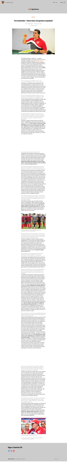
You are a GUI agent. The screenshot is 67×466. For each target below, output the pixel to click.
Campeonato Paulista (27, 442)
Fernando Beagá (30, 28)
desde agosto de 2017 (39, 65)
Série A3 (27, 443)
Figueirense (33, 442)
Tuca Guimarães (31, 443)
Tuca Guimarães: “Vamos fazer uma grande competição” (33, 23)
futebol (37, 442)
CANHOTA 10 (13, 463)
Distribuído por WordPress (21, 463)
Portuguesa (24, 443)
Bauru (23, 442)
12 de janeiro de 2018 (38, 28)
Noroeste (33, 18)
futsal (39, 442)
